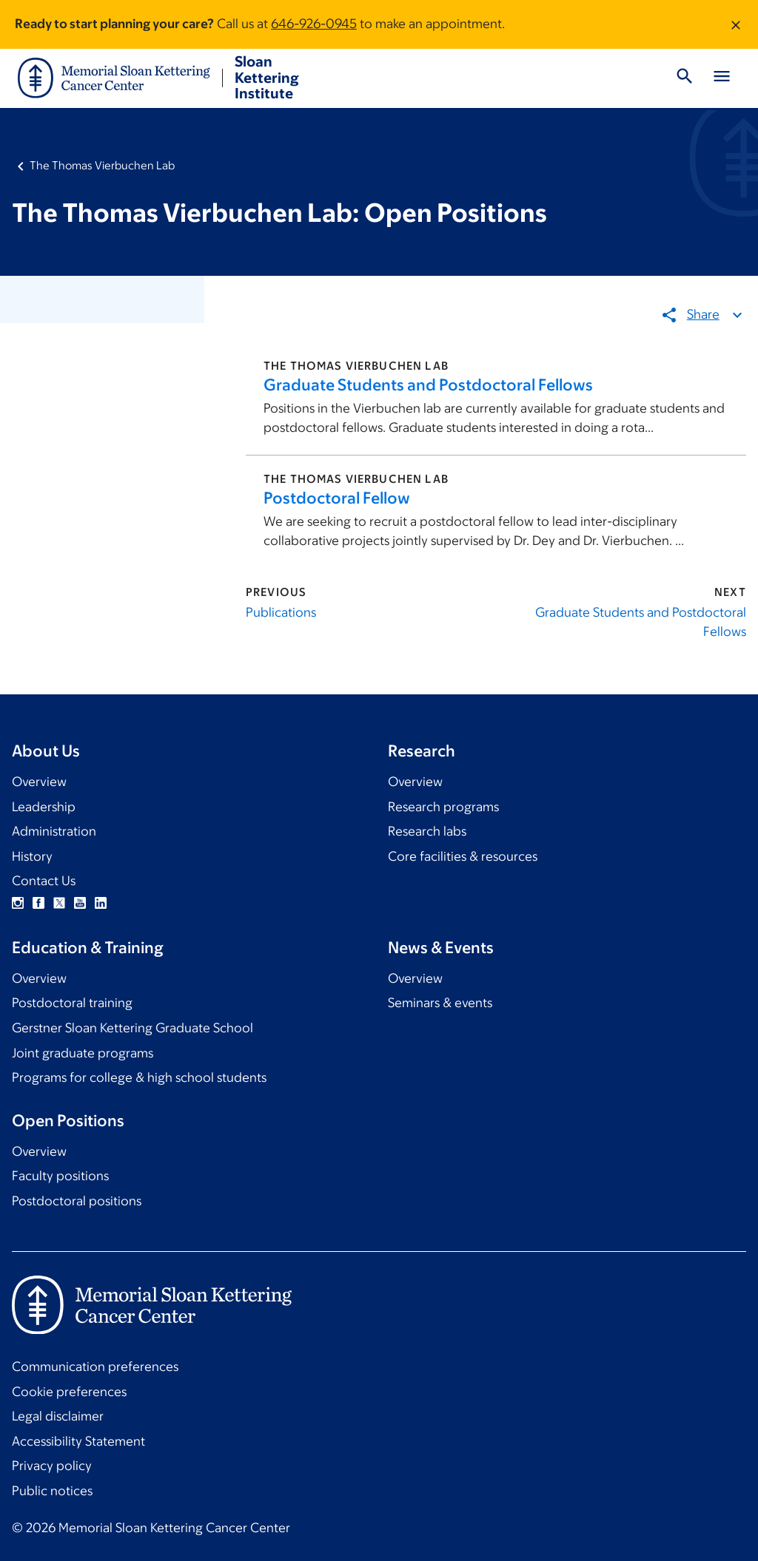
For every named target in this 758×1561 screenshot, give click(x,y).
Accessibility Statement (78, 1441)
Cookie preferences (69, 1391)
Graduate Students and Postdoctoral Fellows (428, 385)
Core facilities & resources (462, 856)
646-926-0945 (314, 23)
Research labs (427, 831)
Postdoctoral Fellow (337, 498)
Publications (281, 612)
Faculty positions (60, 1175)
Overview (39, 781)
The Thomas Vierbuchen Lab (102, 165)
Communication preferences (95, 1366)
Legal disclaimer (58, 1416)
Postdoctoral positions (76, 1200)
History (32, 856)
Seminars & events (440, 1002)
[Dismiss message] (735, 24)
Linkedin (101, 903)
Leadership (44, 806)
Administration (54, 831)
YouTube (80, 903)
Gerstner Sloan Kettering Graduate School (132, 1027)
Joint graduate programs (82, 1053)
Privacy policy (52, 1465)
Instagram (18, 903)
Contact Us (44, 880)
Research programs (443, 806)
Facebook (38, 903)
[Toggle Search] (684, 78)
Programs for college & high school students (139, 1077)
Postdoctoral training (72, 1002)
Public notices (52, 1490)
